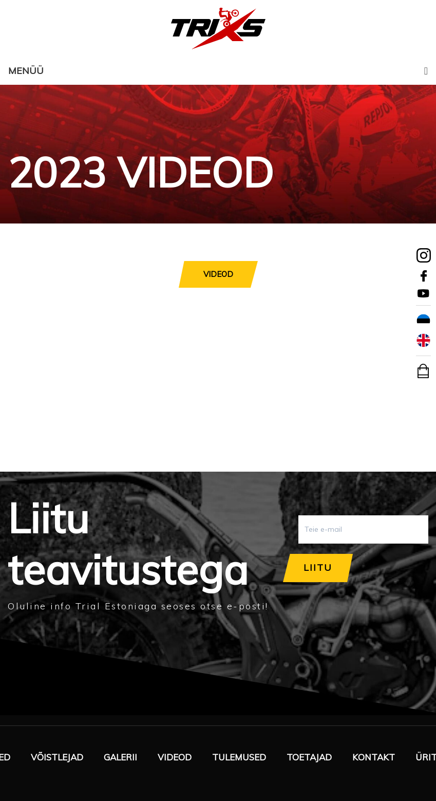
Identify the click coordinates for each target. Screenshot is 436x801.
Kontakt (373, 757)
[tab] (218, 274)
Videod (175, 757)
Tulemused (239, 757)
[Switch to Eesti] (423, 321)
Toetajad (309, 757)
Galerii (120, 757)
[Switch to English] (423, 340)
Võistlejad (57, 757)
